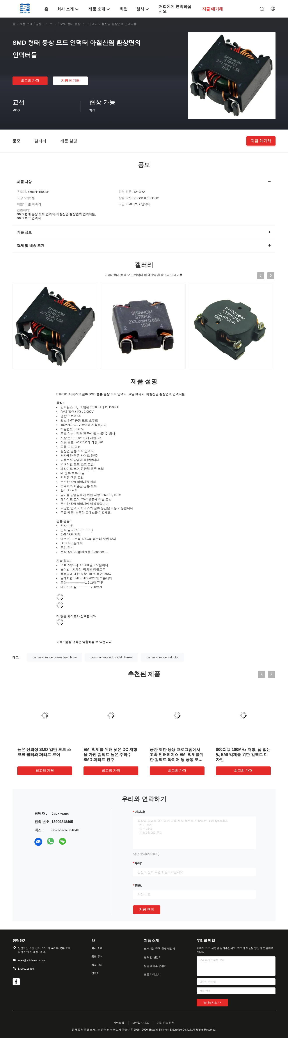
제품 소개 (26, 24)
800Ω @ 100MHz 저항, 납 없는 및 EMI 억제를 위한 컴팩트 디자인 (243, 754)
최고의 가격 (30, 80)
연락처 (95, 973)
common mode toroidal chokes (112, 657)
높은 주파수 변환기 (155, 966)
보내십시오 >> (212, 1002)
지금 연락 (146, 909)
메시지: (140, 812)
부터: (138, 863)
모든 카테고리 (152, 974)
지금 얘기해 (70, 80)
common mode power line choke (55, 657)
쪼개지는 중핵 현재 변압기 (159, 948)
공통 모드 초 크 (46, 24)
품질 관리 (97, 964)
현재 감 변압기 (152, 957)
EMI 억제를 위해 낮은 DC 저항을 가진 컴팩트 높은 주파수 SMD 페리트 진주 (110, 754)
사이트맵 (119, 1022)
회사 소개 (97, 948)
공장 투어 (97, 956)
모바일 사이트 (140, 1022)
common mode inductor (163, 657)
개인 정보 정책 (165, 1022)
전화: (138, 885)
